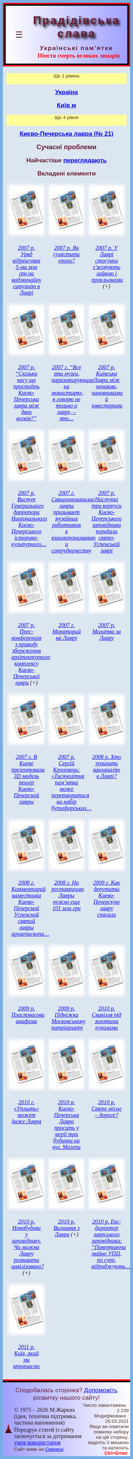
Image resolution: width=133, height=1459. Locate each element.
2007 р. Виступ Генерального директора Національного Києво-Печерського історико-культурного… (29, 518)
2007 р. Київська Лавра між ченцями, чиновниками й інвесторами (107, 386)
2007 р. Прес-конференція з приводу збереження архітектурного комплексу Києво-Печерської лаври (30, 654)
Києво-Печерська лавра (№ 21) (66, 133)
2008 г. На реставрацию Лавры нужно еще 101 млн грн (67, 895)
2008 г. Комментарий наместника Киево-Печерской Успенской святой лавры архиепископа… (30, 908)
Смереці (54, 1449)
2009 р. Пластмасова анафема (27, 1014)
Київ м (66, 105)
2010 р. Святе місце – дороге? (107, 1108)
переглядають (84, 160)
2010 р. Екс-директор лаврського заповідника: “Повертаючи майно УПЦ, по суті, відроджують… (111, 1243)
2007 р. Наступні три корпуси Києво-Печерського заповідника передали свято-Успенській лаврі (107, 521)
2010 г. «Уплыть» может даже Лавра (26, 1111)
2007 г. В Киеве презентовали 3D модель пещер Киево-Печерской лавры (28, 779)
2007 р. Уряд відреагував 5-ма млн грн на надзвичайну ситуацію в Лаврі (26, 270)
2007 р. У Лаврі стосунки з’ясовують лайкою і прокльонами (107, 264)
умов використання (37, 1442)
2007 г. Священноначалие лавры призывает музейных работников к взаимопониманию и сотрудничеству (73, 521)
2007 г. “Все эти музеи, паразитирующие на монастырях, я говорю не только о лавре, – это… (72, 392)
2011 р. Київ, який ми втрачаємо (26, 1356)
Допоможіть (100, 1390)
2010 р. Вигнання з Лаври (67, 1227)
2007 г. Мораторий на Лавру (66, 631)
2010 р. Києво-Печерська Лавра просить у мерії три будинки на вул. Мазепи (66, 1124)
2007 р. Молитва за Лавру (106, 631)
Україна (66, 92)
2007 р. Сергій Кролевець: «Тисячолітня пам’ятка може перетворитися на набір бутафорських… (71, 782)
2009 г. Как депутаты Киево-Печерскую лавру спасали (106, 899)
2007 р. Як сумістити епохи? (66, 254)
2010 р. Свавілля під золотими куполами (106, 1018)
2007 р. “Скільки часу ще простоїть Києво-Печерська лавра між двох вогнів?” (26, 392)
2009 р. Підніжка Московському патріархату (68, 1018)
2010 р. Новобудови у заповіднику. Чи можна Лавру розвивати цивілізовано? (27, 1243)
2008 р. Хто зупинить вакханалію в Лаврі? (106, 766)
